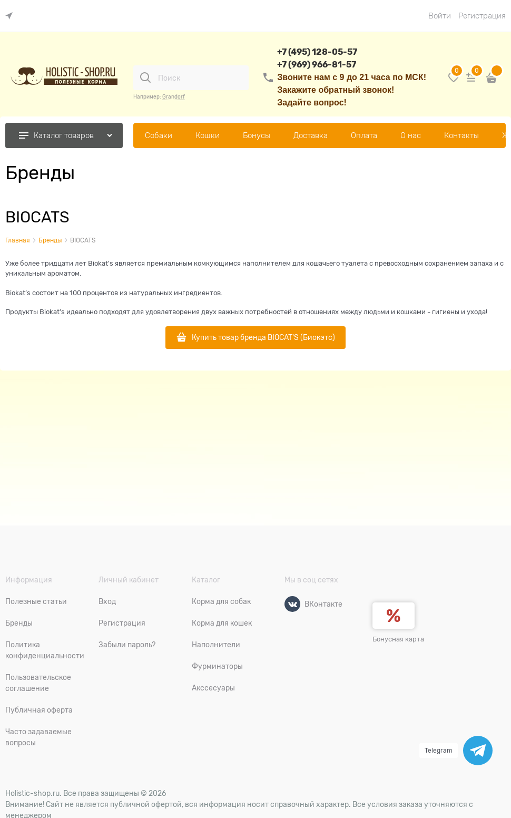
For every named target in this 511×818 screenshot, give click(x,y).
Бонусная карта (398, 639)
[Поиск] (145, 77)
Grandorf (173, 97)
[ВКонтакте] (292, 604)
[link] (11, 16)
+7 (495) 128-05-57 (317, 52)
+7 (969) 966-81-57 (316, 65)
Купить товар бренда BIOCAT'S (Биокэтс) (263, 337)
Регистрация (482, 16)
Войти (439, 16)
